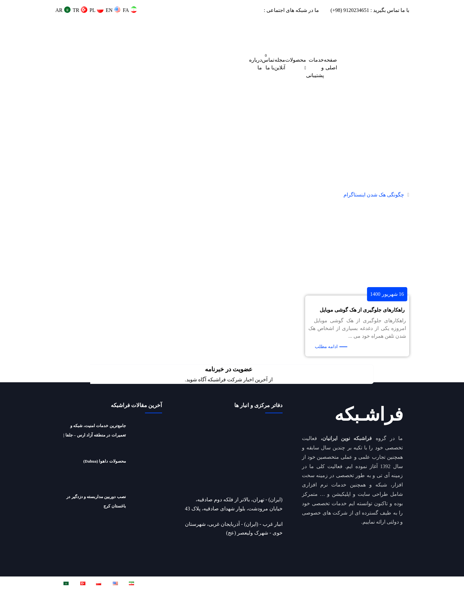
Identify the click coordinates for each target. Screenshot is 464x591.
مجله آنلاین (279, 63)
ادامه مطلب (326, 346)
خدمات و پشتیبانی (315, 67)
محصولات (295, 60)
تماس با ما (268, 63)
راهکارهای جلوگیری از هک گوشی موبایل (362, 310)
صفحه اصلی (330, 63)
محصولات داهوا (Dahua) (104, 461)
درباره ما (255, 63)
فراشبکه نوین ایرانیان (336, 583)
